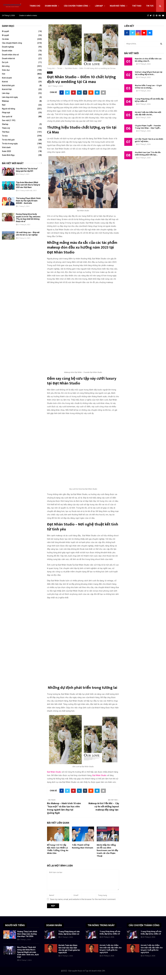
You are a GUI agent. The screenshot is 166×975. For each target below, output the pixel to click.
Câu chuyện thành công (76, 6)
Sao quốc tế (7, 116)
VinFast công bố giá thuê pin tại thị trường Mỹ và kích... (148, 73)
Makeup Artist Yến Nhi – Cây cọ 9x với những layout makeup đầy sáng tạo (103, 806)
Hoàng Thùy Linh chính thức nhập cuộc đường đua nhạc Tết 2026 (27, 933)
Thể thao (136, 6)
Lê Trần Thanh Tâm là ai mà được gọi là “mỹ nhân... (149, 140)
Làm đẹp (99, 6)
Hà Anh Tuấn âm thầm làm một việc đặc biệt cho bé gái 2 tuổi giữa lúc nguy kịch (110, 949)
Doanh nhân (51, 6)
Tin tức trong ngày (10, 144)
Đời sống (6, 66)
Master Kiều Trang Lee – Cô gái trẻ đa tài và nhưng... (148, 86)
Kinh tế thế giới (8, 85)
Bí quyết (5, 31)
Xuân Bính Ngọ (8, 155)
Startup (5, 124)
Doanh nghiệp (8, 47)
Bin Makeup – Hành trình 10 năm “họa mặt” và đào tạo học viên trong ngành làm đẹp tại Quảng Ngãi (64, 808)
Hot (3, 74)
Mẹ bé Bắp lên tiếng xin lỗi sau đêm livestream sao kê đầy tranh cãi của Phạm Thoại (107, 850)
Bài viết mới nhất (13, 163)
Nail (3, 105)
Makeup (5, 101)
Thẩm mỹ (6, 128)
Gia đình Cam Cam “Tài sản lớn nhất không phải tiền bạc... (148, 153)
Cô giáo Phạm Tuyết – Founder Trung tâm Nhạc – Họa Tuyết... (148, 127)
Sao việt (5, 120)
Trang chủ (35, 6)
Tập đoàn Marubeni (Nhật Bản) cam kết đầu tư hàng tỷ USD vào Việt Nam (28, 184)
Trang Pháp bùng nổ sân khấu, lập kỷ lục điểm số (149, 100)
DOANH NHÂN (54, 925)
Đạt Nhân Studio (54, 772)
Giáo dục (6, 70)
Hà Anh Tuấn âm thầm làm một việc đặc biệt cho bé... (148, 113)
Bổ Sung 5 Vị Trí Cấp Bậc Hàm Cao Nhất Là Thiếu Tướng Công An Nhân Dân (57, 849)
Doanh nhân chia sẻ (10, 55)
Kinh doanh (7, 78)
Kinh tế (5, 82)
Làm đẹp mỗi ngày (10, 97)
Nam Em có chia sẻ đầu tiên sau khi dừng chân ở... (148, 60)
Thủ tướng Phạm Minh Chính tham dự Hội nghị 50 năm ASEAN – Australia (28, 200)
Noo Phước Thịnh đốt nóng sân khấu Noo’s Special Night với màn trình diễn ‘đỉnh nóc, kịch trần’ (28, 952)
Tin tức (150, 6)
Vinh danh (6, 147)
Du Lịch (5, 62)
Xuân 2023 (6, 151)
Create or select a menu (28, 15)
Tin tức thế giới (8, 140)
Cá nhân (5, 39)
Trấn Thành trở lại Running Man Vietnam (82, 846)
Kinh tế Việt (7, 89)
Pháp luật (6, 112)
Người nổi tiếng (117, 6)
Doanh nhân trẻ (8, 58)
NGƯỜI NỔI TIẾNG (15, 925)
